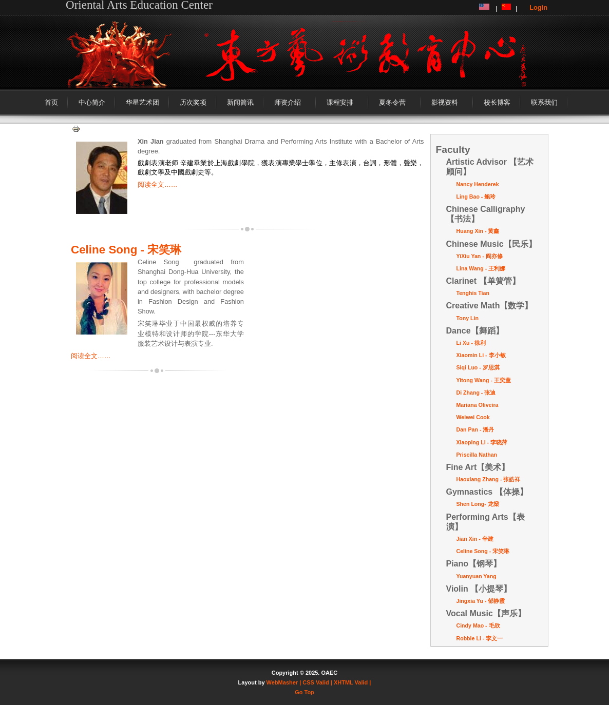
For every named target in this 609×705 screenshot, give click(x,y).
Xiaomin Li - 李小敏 (481, 355)
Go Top (304, 692)
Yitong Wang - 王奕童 (483, 380)
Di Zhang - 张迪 (476, 392)
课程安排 (340, 102)
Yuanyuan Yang (476, 576)
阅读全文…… (158, 184)
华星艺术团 (142, 102)
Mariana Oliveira (477, 405)
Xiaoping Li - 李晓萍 (482, 442)
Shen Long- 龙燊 (477, 504)
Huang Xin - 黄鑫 (478, 231)
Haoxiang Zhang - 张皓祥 (488, 479)
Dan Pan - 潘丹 (475, 429)
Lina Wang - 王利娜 (481, 268)
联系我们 (544, 102)
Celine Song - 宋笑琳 (126, 249)
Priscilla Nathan (477, 455)
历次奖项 (193, 102)
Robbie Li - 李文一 (479, 638)
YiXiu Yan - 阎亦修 (479, 256)
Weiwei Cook (473, 417)
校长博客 (497, 102)
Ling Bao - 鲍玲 (476, 196)
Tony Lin (467, 318)
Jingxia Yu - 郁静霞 (480, 601)
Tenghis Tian (472, 293)
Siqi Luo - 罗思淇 (478, 367)
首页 (51, 102)
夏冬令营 (392, 102)
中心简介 (92, 102)
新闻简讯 (240, 102)
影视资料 (444, 102)
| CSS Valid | (315, 682)
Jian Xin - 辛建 (474, 539)
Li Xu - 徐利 (471, 343)
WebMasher (282, 682)
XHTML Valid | (352, 682)
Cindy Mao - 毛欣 (478, 625)
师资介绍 (287, 102)
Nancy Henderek (477, 184)
